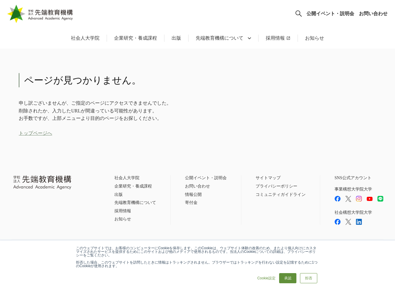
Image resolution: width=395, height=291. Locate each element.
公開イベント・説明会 (330, 13)
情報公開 (193, 194)
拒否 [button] (308, 278)
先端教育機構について (135, 202)
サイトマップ (268, 178)
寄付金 (191, 202)
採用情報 (275, 38)
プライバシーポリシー (276, 186)
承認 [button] (287, 278)
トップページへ (35, 133)
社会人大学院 (85, 38)
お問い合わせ (373, 13)
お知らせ (314, 38)
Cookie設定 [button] (266, 278)
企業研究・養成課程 (135, 38)
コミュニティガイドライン (281, 194)
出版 (176, 38)
